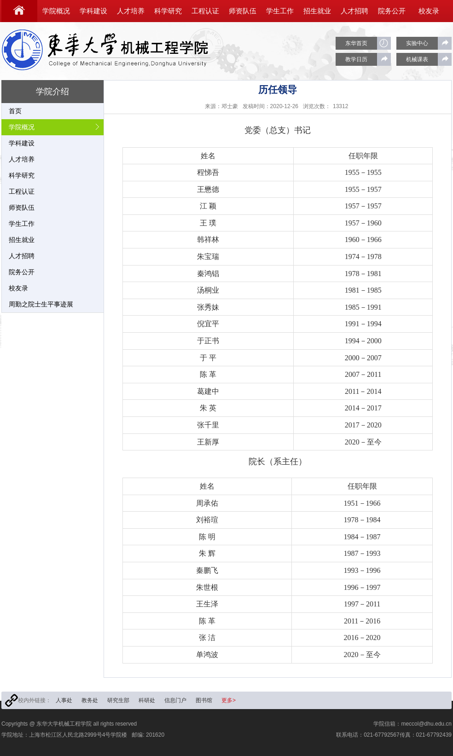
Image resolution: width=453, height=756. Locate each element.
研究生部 (118, 700)
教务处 (89, 700)
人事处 (64, 700)
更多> (228, 700)
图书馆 (204, 700)
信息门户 (175, 700)
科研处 (147, 700)
